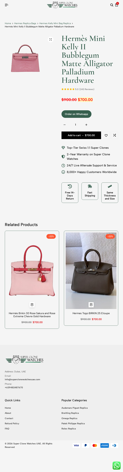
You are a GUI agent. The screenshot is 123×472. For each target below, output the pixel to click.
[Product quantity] (75, 124)
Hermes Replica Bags (25, 23)
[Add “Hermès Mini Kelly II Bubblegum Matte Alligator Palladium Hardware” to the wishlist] (106, 135)
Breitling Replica (70, 413)
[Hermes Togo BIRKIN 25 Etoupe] (91, 270)
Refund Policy (12, 423)
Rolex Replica (69, 428)
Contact (9, 418)
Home (8, 23)
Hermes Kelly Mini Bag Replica (55, 23)
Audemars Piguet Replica (75, 408)
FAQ (7, 428)
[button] (114, 135)
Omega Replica (69, 418)
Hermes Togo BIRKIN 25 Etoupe (91, 313)
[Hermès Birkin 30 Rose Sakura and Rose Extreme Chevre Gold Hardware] (32, 270)
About (8, 413)
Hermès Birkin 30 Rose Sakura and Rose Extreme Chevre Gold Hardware (32, 315)
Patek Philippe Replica (73, 423)
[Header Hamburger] (6, 5)
